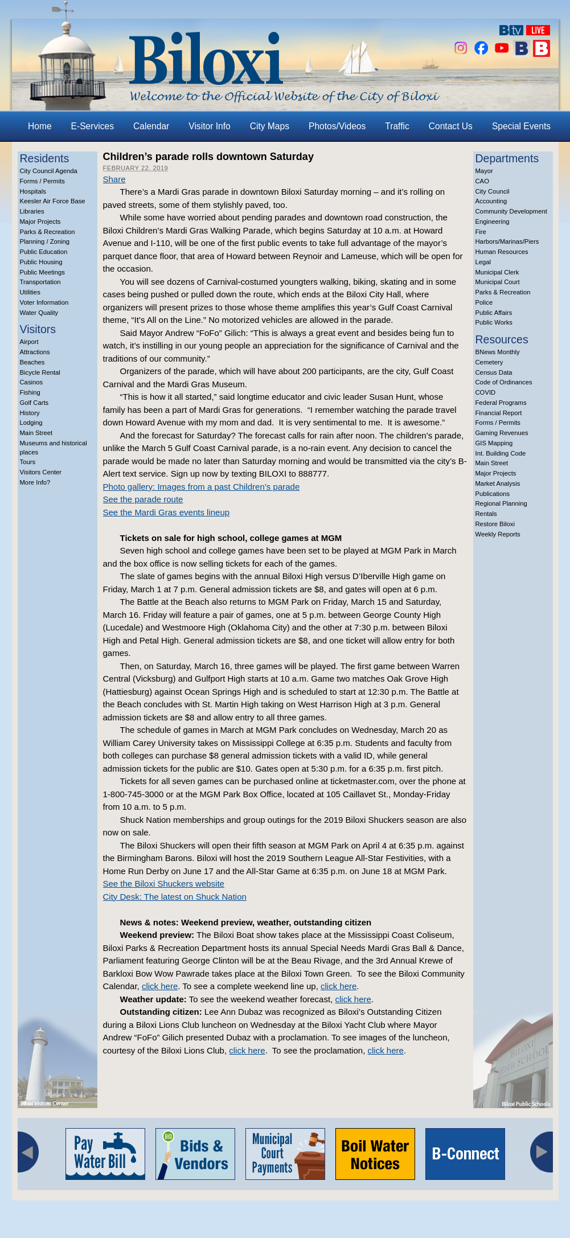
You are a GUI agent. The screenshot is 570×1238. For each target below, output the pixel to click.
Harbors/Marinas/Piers (507, 241)
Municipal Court (497, 281)
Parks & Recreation (47, 231)
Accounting (491, 201)
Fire (480, 231)
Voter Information (44, 302)
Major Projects (40, 221)
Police (484, 302)
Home (40, 126)
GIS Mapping (494, 443)
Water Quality (39, 312)
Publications (492, 493)
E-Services (92, 126)
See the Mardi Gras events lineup (166, 512)
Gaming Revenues (501, 432)
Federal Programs (501, 402)
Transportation (40, 281)
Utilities (30, 292)
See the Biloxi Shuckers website (163, 883)
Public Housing (41, 262)
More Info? (35, 482)
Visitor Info (209, 126)
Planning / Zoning (45, 241)
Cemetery (489, 362)
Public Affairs (493, 312)
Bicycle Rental (40, 372)
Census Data (493, 372)
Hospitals (33, 191)
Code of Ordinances (503, 382)
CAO (482, 181)
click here (160, 986)
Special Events (521, 126)
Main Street (36, 432)
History (30, 412)
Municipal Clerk (497, 272)
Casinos (31, 382)
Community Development (511, 211)
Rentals (486, 513)
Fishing (30, 392)
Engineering (492, 221)
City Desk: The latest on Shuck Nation (175, 896)
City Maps (269, 126)
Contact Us (451, 126)
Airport (29, 341)
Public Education (44, 251)
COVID (485, 392)
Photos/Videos (337, 126)
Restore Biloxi (495, 523)
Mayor (484, 170)
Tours (28, 461)
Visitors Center (41, 472)
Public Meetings (42, 272)
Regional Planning (501, 503)
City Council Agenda (48, 170)
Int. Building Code (500, 453)
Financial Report (498, 412)
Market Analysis (497, 483)
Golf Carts (34, 402)
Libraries (32, 211)
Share (114, 179)
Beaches (32, 362)
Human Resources (501, 251)
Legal (483, 262)
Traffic (397, 126)
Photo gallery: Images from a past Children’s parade (201, 486)
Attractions (35, 352)
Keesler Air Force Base (52, 201)
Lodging (31, 422)
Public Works (493, 322)
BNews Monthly (497, 352)
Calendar (151, 126)
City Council (492, 191)
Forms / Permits (42, 181)
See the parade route (143, 499)
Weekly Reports (497, 534)
